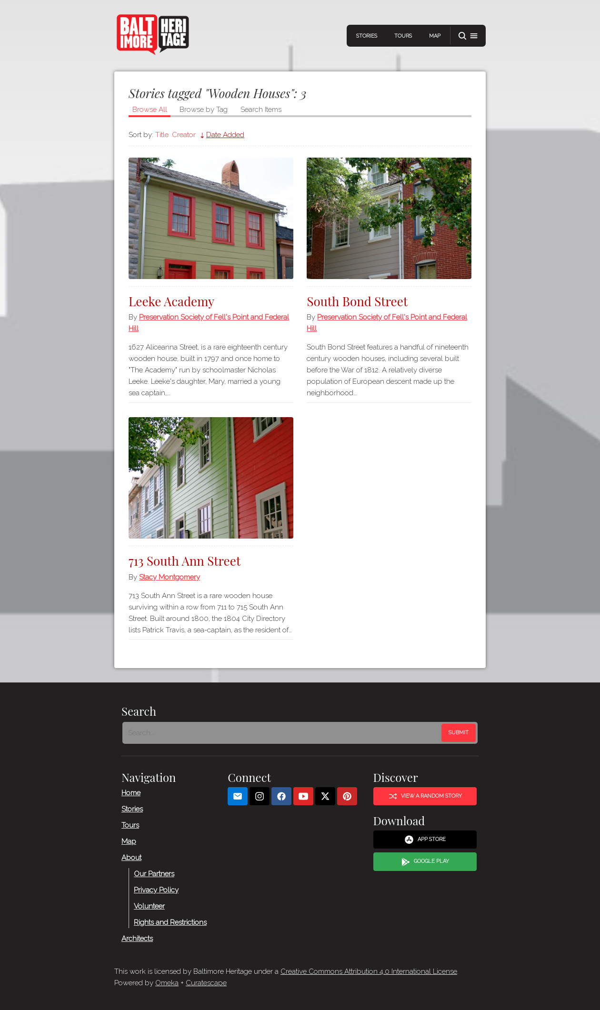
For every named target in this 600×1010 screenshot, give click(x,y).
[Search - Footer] (282, 733)
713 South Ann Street (184, 560)
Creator (184, 134)
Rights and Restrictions (170, 922)
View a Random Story (425, 796)
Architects (137, 938)
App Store (425, 839)
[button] (468, 36)
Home (130, 793)
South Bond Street (357, 301)
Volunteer (149, 906)
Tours (403, 36)
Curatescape (206, 983)
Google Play (425, 862)
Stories (366, 36)
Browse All (149, 109)
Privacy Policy (156, 890)
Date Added (225, 134)
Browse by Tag (204, 109)
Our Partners (154, 874)
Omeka (167, 983)
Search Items (260, 109)
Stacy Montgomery (169, 577)
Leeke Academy (171, 301)
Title (162, 134)
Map (434, 36)
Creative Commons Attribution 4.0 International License (368, 971)
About (131, 857)
